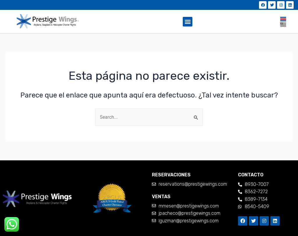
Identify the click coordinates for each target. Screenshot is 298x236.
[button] (187, 21)
